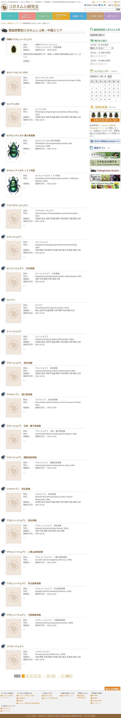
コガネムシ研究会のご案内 (26, 695)
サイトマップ (109, 2)
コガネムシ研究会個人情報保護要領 (28, 703)
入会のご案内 (48, 695)
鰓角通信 (95, 698)
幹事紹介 (21, 700)
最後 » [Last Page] (69, 676)
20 (53, 676)
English (118, 2)
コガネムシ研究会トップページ (11, 23)
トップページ (98, 2)
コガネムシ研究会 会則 (50, 698)
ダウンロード (96, 703)
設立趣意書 (21, 698)
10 (48, 676)
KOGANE (95, 695)
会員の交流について (68, 695)
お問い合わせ (6, 708)
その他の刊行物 (97, 700)
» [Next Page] (62, 676)
